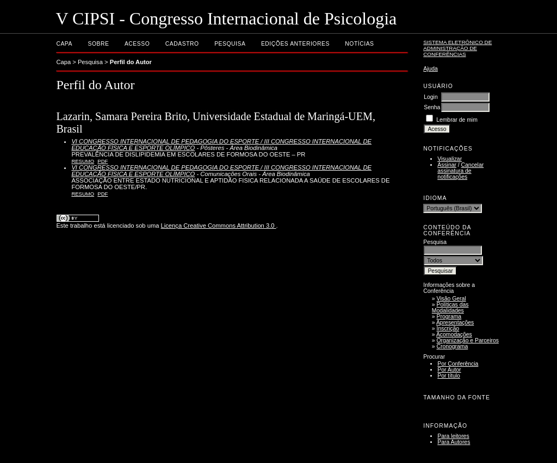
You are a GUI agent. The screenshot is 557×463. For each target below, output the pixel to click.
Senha (432, 107)
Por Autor (449, 370)
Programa (449, 317)
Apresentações (455, 323)
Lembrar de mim (457, 120)
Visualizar (449, 159)
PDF (102, 161)
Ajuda (430, 69)
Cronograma (452, 346)
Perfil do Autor (131, 62)
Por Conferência (457, 364)
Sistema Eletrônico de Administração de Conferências (457, 48)
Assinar (446, 165)
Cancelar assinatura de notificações (460, 171)
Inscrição (448, 328)
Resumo (82, 161)
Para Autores (453, 442)
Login (430, 97)
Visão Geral (451, 299)
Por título (448, 376)
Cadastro (182, 44)
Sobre (98, 44)
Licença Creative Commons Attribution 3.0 (218, 225)
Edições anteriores (295, 44)
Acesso (137, 44)
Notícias (359, 44)
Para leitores (453, 436)
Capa (64, 44)
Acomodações (454, 334)
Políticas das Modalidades (450, 308)
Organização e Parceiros (468, 340)
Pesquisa (229, 44)
